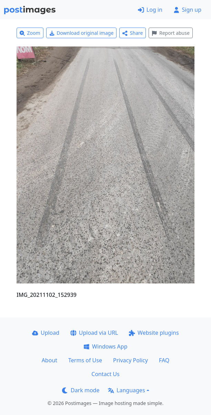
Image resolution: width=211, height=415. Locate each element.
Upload (45, 332)
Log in (150, 9)
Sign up (187, 9)
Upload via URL (94, 332)
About (49, 360)
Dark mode (80, 390)
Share (132, 33)
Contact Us (105, 374)
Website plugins (154, 332)
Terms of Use (85, 360)
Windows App (105, 346)
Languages (126, 390)
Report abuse (170, 33)
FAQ (164, 360)
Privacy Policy (130, 360)
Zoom (30, 33)
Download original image (81, 33)
